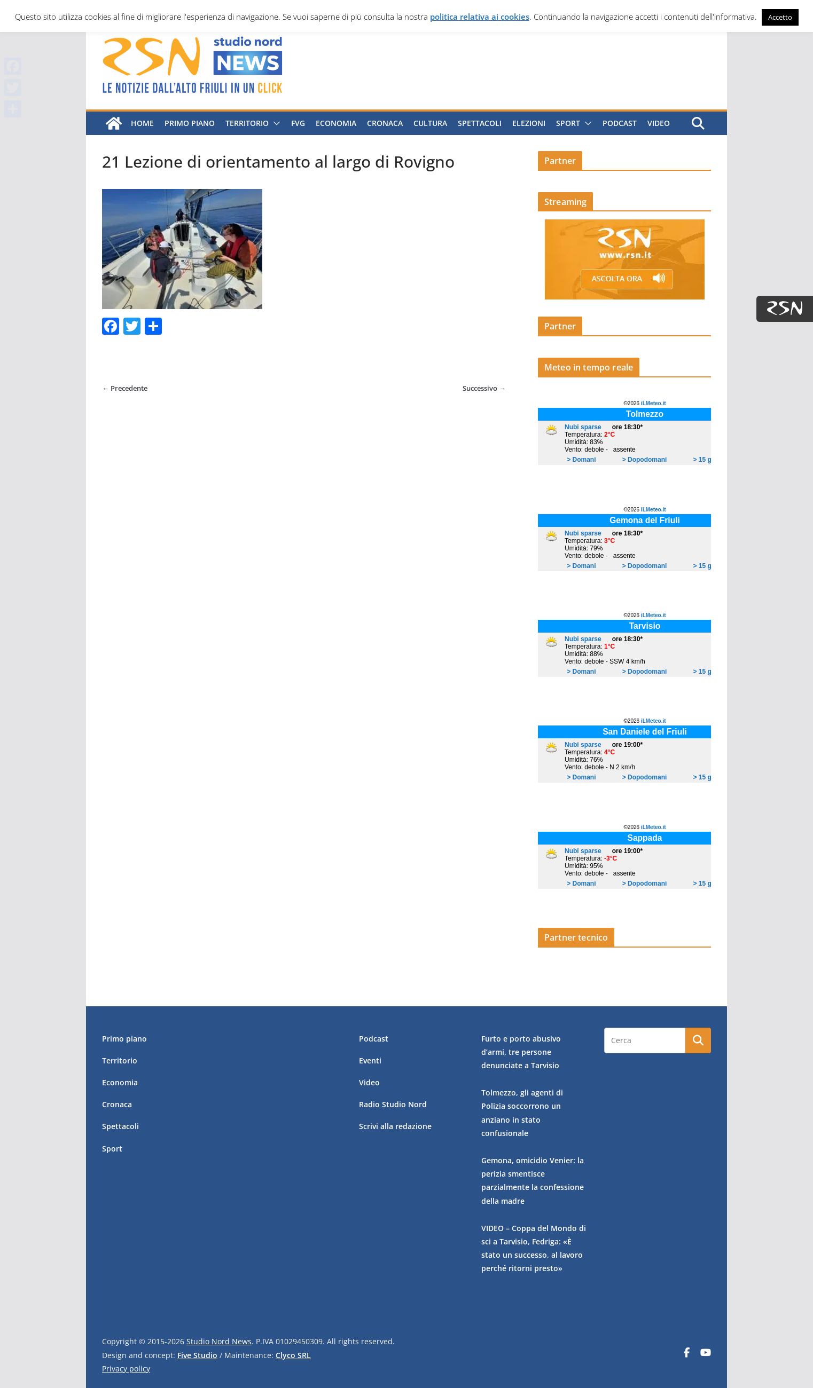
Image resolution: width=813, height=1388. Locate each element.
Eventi (370, 1060)
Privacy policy (126, 1368)
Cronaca (385, 123)
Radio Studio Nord (393, 1104)
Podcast (620, 123)
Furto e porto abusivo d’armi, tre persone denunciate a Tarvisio (521, 1052)
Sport (568, 123)
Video (658, 123)
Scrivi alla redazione (395, 1126)
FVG (298, 123)
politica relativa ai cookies (479, 16)
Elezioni (528, 123)
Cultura (430, 123)
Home (142, 123)
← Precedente (124, 388)
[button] (274, 123)
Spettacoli (480, 123)
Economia (336, 123)
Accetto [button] (780, 17)
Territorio (247, 123)
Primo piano (190, 123)
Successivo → (484, 388)
